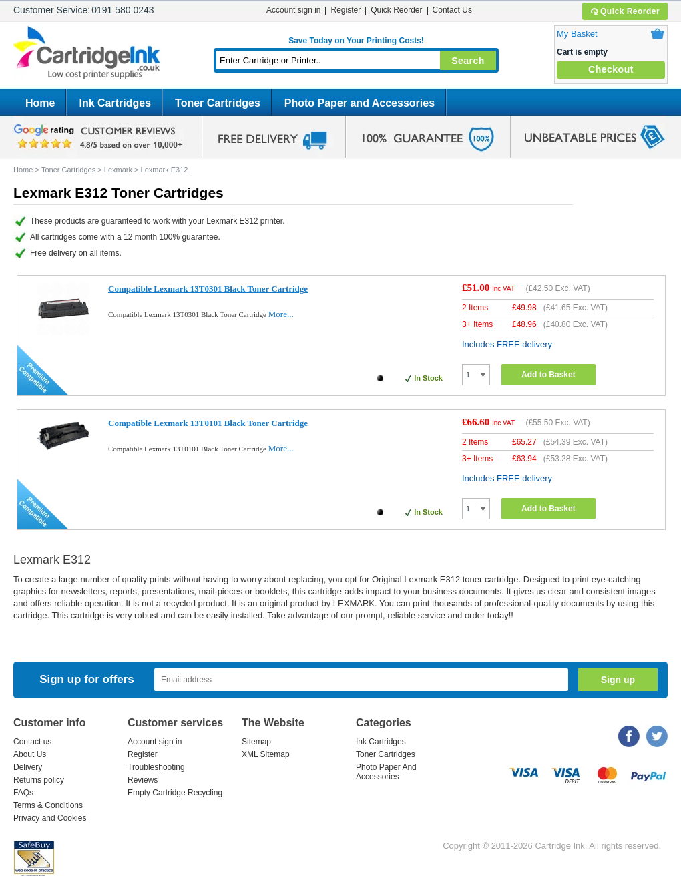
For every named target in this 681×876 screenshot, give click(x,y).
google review (100, 137)
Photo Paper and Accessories (359, 103)
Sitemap (256, 741)
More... (281, 314)
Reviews (143, 780)
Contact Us (452, 10)
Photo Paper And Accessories (386, 771)
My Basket (577, 34)
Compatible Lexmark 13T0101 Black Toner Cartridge (208, 423)
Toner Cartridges (217, 103)
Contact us (32, 741)
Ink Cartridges (115, 103)
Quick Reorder (625, 11)
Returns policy (38, 780)
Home (40, 103)
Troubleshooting (156, 767)
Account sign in (293, 10)
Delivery (27, 767)
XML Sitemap (266, 754)
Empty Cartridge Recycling (175, 792)
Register (345, 10)
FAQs (23, 792)
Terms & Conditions (48, 805)
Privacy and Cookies (49, 818)
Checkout (611, 69)
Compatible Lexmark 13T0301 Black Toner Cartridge (208, 289)
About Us (29, 754)
